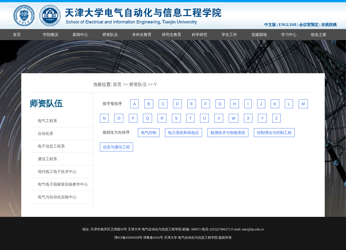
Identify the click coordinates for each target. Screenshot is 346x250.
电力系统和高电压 (183, 132)
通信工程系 (47, 159)
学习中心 (289, 34)
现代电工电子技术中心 (57, 171)
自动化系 (45, 133)
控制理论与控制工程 (274, 132)
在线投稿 (329, 25)
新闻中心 (80, 34)
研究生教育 (171, 34)
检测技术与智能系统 (228, 132)
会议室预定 (308, 25)
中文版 (270, 25)
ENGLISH (287, 25)
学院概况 (50, 34)
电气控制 (148, 132)
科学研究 (199, 34)
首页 (17, 34)
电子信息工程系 (51, 146)
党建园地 (259, 34)
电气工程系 (47, 121)
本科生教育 (141, 34)
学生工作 (229, 34)
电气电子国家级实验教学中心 (63, 184)
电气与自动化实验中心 (57, 197)
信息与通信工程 (116, 147)
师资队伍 (110, 34)
